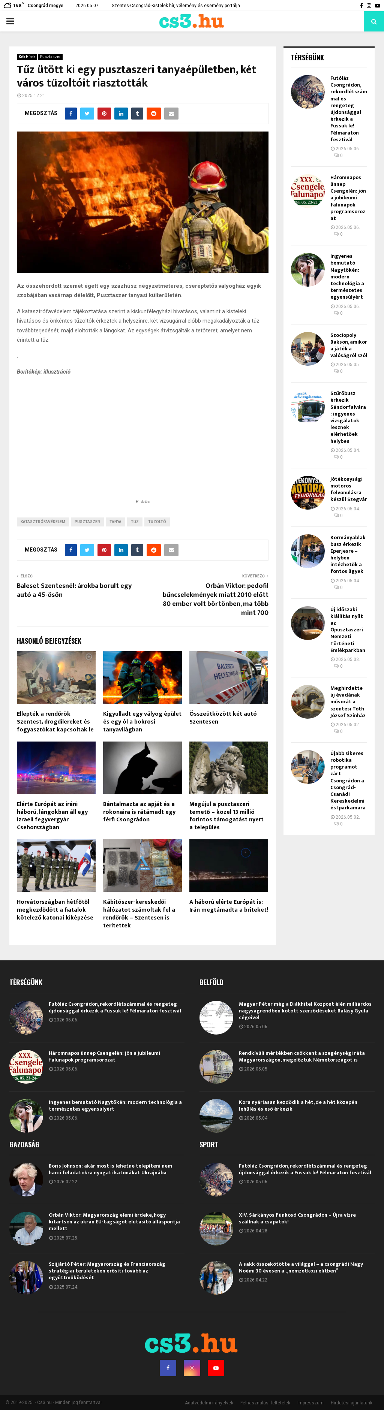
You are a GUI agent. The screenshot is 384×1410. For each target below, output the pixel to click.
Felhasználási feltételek (265, 1403)
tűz (135, 522)
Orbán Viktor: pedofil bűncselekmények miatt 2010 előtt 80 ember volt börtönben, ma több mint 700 (215, 599)
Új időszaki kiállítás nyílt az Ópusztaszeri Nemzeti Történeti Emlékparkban (347, 630)
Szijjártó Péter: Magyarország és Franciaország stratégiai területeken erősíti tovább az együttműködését (107, 1271)
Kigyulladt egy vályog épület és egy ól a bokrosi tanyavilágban (142, 722)
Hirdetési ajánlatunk (351, 1403)
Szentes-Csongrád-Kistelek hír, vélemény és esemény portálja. (176, 5)
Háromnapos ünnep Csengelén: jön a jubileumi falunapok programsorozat (348, 198)
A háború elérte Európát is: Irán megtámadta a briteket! (228, 906)
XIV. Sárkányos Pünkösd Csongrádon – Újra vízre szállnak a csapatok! (297, 1218)
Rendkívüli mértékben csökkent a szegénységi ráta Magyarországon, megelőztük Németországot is (302, 1056)
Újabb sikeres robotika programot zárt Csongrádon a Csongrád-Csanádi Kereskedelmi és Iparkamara (348, 780)
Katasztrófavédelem (43, 522)
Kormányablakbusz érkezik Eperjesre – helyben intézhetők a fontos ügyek (348, 554)
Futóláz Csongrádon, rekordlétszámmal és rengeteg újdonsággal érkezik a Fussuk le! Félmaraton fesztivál (348, 109)
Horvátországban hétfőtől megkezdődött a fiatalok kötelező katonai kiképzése (55, 910)
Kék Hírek (27, 57)
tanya (116, 522)
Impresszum (310, 1403)
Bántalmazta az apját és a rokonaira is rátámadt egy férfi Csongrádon (139, 812)
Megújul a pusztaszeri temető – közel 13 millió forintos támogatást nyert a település (226, 816)
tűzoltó (157, 522)
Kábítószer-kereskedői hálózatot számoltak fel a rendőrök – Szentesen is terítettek (139, 913)
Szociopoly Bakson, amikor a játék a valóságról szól (348, 345)
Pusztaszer (50, 57)
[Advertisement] (142, 449)
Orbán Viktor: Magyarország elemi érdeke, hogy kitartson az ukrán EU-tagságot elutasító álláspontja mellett (114, 1222)
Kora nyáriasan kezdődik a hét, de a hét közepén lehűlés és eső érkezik (298, 1105)
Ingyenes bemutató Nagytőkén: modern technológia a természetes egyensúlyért (347, 276)
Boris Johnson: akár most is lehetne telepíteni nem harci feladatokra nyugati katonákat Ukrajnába (110, 1169)
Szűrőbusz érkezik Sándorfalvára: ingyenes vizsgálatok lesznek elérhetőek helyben (348, 417)
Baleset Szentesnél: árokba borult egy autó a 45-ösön (74, 590)
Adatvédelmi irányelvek (209, 1403)
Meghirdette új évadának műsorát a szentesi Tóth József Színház (348, 702)
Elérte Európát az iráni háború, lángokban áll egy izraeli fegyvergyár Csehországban (52, 816)
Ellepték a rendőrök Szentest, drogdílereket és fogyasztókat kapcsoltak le (55, 722)
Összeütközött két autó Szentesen (223, 718)
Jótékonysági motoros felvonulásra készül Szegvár (348, 489)
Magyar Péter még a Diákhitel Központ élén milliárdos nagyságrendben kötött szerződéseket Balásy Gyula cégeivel (305, 1011)
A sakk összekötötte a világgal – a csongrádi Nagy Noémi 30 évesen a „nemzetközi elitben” (301, 1267)
